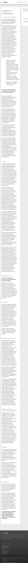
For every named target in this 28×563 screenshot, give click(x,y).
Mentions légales (4, 553)
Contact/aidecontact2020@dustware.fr (6, 546)
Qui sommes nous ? (5, 552)
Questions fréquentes (5, 550)
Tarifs (3, 549)
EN (16, 2)
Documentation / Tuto (5, 548)
